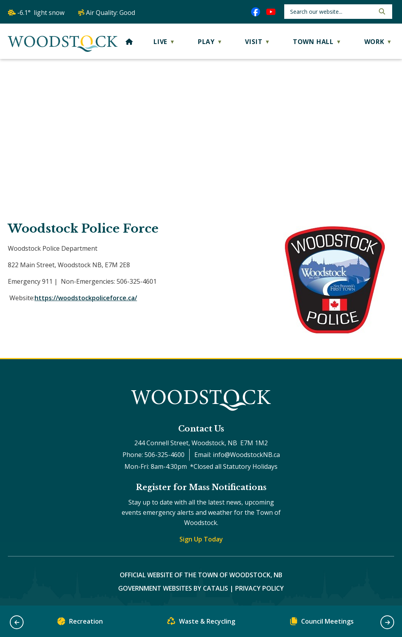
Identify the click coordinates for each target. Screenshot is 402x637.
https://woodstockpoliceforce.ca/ (86, 298)
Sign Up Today (201, 539)
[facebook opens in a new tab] (255, 12)
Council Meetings (322, 623)
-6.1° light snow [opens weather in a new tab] (40, 12)
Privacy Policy (259, 588)
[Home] (129, 41)
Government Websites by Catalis (173, 588)
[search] (331, 12)
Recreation (80, 623)
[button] (381, 11)
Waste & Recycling (201, 623)
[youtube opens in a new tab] (271, 12)
